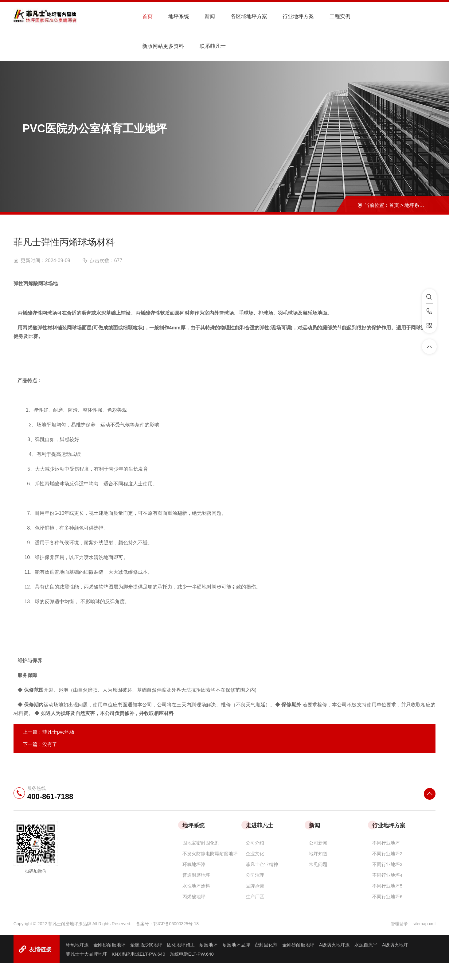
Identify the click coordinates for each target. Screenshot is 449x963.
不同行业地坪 (386, 841)
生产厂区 (255, 895)
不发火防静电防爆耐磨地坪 (210, 852)
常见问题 (318, 862)
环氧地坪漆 (193, 862)
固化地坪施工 (181, 943)
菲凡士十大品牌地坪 (86, 952)
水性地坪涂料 (196, 884)
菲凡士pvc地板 (58, 730)
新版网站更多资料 (371, 16)
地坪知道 (318, 852)
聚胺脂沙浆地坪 (146, 943)
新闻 (200, 16)
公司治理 (255, 873)
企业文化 (255, 852)
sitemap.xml (423, 922)
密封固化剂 (266, 943)
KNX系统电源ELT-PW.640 (138, 952)
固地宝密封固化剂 (200, 841)
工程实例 (325, 16)
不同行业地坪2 (387, 852)
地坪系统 (172, 16)
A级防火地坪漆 (334, 943)
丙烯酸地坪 (193, 895)
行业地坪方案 (286, 16)
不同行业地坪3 (387, 862)
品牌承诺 (255, 884)
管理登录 (399, 922)
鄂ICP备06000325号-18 (176, 922)
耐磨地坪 (208, 943)
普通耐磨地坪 (196, 873)
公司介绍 (255, 841)
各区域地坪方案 (237, 16)
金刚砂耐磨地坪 (109, 943)
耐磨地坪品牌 (236, 943)
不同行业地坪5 (387, 884)
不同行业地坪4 (387, 873)
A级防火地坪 (395, 943)
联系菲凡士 (151, 45)
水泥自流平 (365, 943)
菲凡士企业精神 (262, 862)
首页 (143, 16)
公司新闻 (318, 841)
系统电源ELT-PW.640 (192, 952)
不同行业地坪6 (387, 895)
